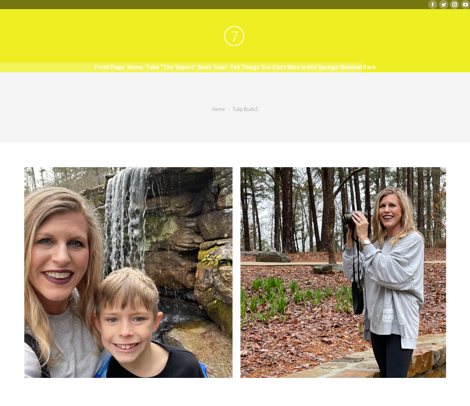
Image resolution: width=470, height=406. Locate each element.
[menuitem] (109, 67)
